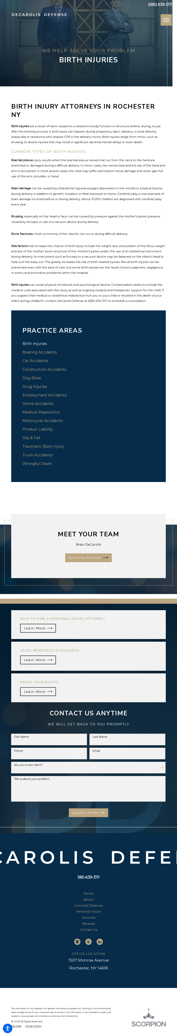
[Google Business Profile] (77, 942)
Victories (88, 917)
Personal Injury (88, 911)
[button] (7, 1028)
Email (96, 751)
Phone (18, 751)
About (88, 899)
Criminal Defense (89, 905)
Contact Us (89, 930)
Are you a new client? (28, 765)
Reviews (88, 924)
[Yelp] (88, 942)
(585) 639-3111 (160, 5)
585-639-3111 (88, 877)
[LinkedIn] (100, 942)
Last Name (99, 737)
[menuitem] (88, 344)
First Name (21, 737)
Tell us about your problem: (32, 779)
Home (88, 893)
